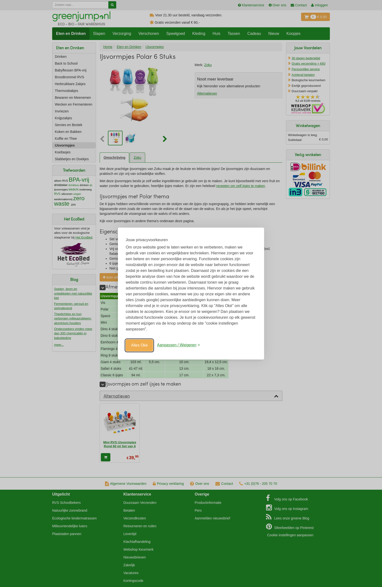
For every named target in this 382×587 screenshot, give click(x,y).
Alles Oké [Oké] (139, 345)
